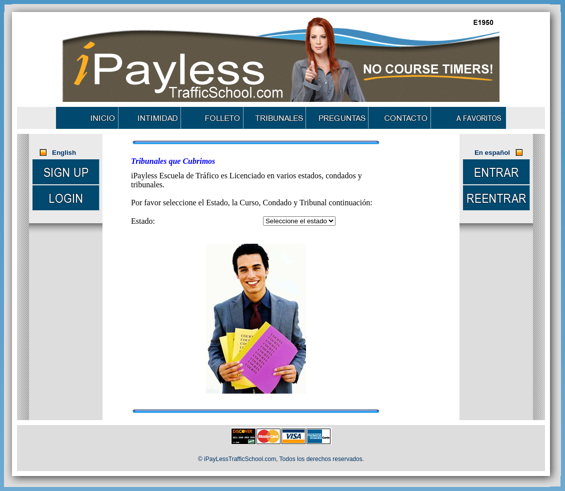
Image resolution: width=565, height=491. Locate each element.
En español (492, 152)
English (65, 152)
